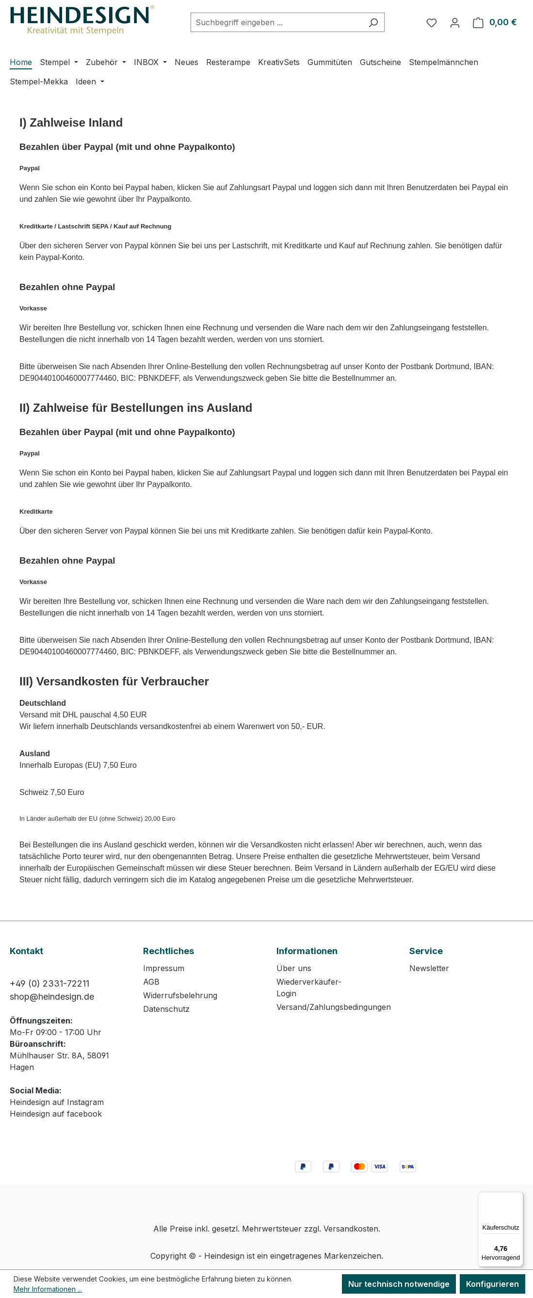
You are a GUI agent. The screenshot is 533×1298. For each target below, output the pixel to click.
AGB (151, 982)
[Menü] (517, 1197)
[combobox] (276, 22)
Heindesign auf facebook (56, 1114)
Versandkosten (350, 1228)
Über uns (293, 968)
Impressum (163, 968)
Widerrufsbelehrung (180, 995)
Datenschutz (166, 1009)
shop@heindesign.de (52, 996)
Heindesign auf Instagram (57, 1102)
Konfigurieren (492, 1284)
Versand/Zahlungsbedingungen (333, 1007)
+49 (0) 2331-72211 (49, 983)
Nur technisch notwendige (399, 1284)
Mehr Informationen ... (48, 1289)
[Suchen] (373, 22)
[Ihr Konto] (455, 22)
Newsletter (429, 968)
